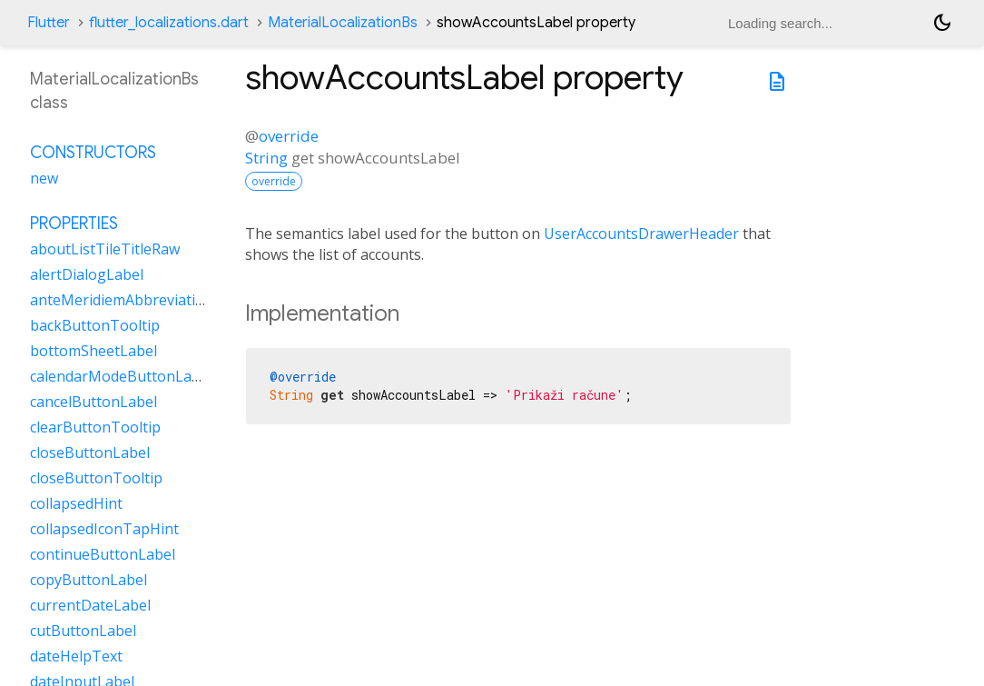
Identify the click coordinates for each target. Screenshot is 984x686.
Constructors (93, 153)
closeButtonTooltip (96, 478)
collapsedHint (76, 503)
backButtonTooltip (95, 325)
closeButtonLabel (90, 452)
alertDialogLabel (86, 274)
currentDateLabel (90, 605)
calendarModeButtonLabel (121, 376)
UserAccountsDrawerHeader (641, 234)
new (44, 178)
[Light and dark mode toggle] (942, 22)
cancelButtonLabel (93, 402)
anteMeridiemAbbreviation (121, 300)
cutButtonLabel (83, 631)
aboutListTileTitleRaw (105, 249)
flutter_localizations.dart (169, 23)
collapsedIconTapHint (104, 529)
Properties (74, 224)
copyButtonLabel (88, 580)
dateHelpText (76, 656)
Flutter (48, 23)
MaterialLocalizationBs (343, 23)
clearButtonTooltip (95, 427)
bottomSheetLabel (93, 351)
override (289, 135)
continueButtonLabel (102, 554)
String (266, 157)
